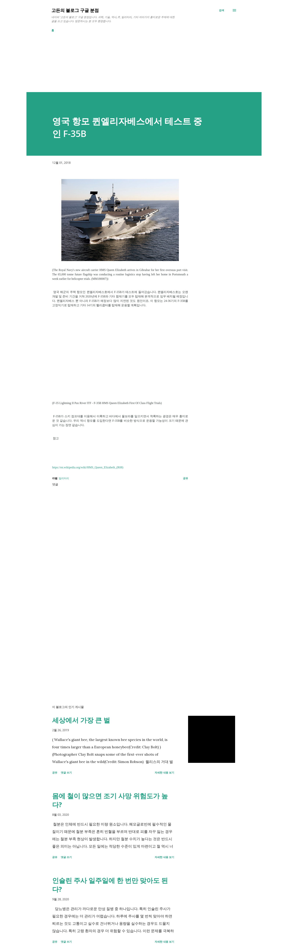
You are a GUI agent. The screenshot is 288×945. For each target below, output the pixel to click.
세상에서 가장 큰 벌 (81, 720)
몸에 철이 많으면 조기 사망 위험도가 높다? (110, 800)
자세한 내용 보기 (164, 772)
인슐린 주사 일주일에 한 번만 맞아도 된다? (110, 885)
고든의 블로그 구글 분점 (75, 10)
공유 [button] (185, 478)
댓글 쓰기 (66, 772)
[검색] (221, 10)
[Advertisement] (136, 66)
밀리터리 (64, 478)
